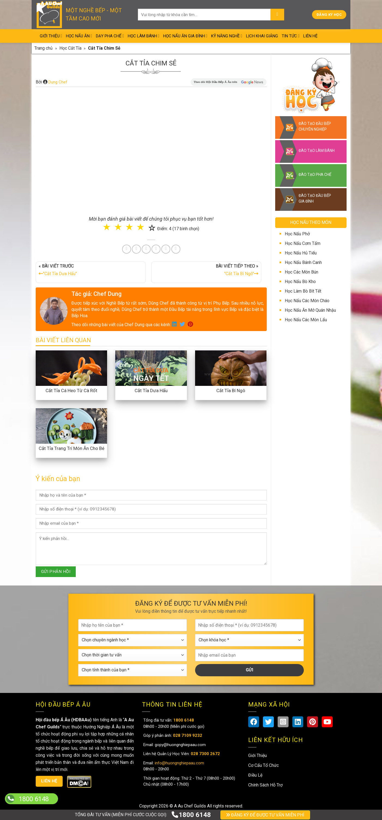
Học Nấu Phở (297, 233)
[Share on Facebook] (126, 249)
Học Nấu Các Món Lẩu (306, 319)
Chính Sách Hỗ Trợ (265, 785)
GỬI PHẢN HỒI (56, 571)
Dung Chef (57, 82)
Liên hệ (49, 781)
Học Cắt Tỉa (70, 48)
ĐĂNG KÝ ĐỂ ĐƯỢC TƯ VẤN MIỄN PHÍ (265, 815)
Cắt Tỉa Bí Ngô (230, 390)
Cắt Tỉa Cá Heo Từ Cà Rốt (71, 390)
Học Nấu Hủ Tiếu (301, 253)
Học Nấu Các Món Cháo (307, 300)
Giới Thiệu (51, 35)
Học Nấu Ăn (79, 35)
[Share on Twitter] (136, 249)
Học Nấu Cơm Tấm (302, 243)
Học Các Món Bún (301, 272)
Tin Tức (290, 35)
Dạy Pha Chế (110, 35)
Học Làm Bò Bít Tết (303, 291)
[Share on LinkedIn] (155, 249)
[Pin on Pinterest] (146, 249)
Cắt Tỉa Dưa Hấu (151, 390)
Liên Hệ (310, 36)
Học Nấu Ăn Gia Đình (185, 35)
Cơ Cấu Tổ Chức (263, 765)
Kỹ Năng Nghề (226, 35)
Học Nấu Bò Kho (300, 281)
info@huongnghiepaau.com (179, 763)
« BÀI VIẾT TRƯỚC (91, 271)
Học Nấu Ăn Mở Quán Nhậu (310, 310)
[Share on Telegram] (175, 249)
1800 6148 (191, 815)
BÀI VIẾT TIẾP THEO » (206, 271)
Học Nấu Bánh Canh (303, 262)
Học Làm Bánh (143, 35)
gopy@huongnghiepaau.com (180, 744)
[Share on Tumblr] (165, 249)
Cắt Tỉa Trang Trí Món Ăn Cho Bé (71, 448)
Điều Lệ (255, 775)
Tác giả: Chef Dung (96, 293)
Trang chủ (43, 48)
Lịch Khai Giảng (262, 36)
